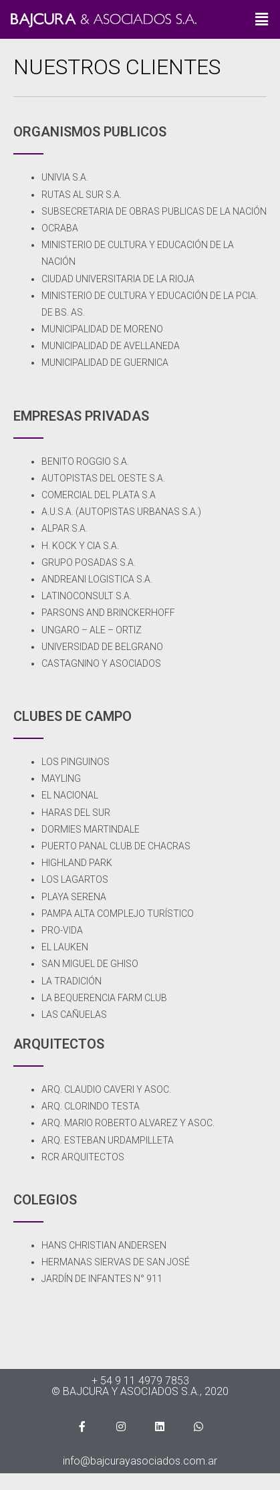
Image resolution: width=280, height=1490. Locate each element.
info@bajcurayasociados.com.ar (140, 1461)
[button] (262, 19)
